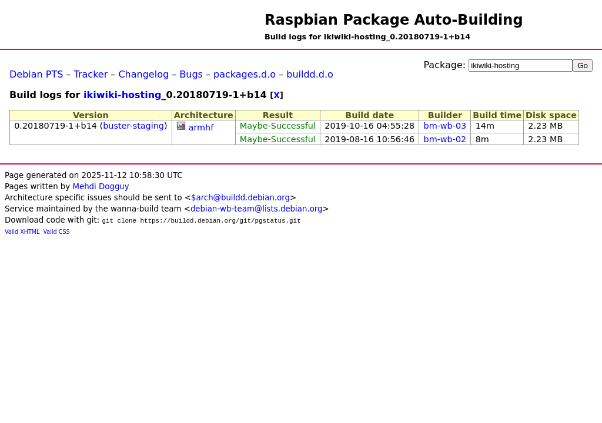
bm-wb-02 (445, 139)
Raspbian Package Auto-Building (394, 20)
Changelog (143, 74)
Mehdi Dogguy (100, 186)
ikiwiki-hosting (122, 94)
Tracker (91, 74)
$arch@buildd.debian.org (240, 197)
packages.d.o (244, 74)
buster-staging (133, 125)
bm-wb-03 (445, 125)
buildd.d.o (309, 74)
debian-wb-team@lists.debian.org (256, 208)
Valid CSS (57, 232)
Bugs (191, 74)
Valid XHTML (22, 232)
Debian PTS (36, 74)
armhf (201, 127)
